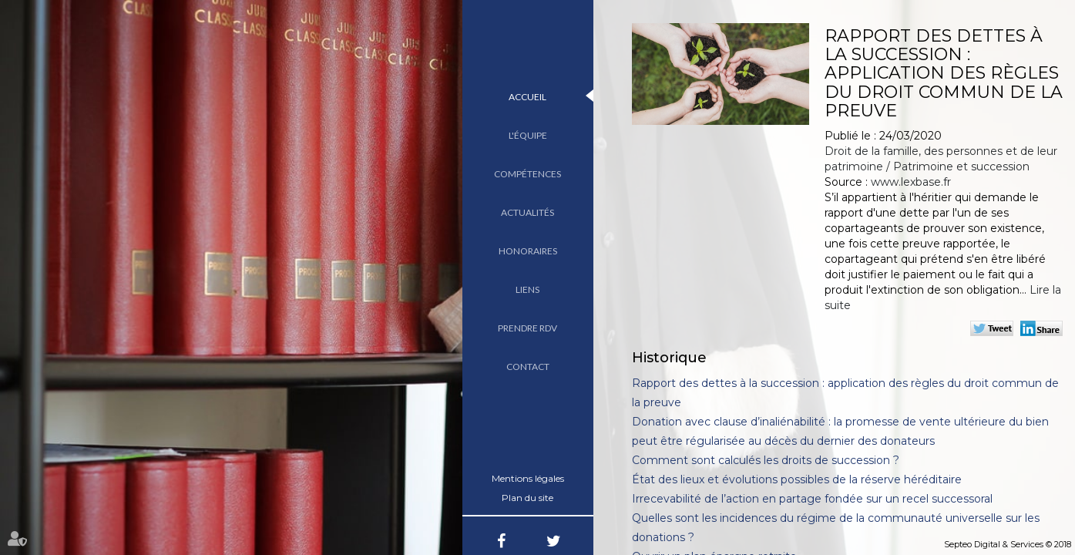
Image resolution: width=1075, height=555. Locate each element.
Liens (527, 289)
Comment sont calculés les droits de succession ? (765, 460)
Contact (527, 366)
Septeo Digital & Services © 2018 (1007, 544)
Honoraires (528, 251)
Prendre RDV (527, 328)
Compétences (527, 174)
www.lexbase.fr (911, 182)
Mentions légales (528, 478)
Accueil (527, 97)
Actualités (527, 212)
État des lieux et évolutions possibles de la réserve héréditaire (797, 479)
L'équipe (528, 135)
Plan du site (527, 497)
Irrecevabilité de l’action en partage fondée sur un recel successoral (812, 499)
